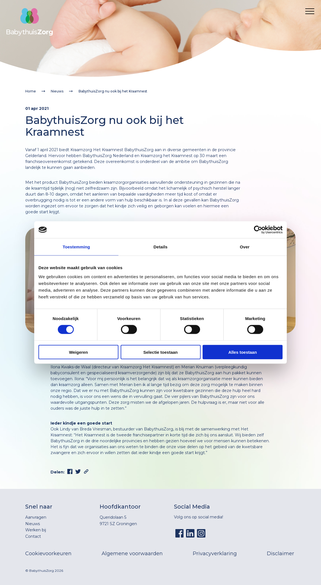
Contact (33, 536)
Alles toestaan (242, 352)
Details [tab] (160, 246)
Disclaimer (280, 553)
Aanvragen (35, 517)
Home (30, 91)
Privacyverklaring (215, 553)
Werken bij (35, 529)
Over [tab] (245, 246)
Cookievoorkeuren (48, 553)
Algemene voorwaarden (132, 553)
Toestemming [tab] (76, 246)
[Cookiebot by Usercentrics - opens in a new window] (258, 230)
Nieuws (57, 91)
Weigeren (78, 352)
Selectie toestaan (160, 352)
